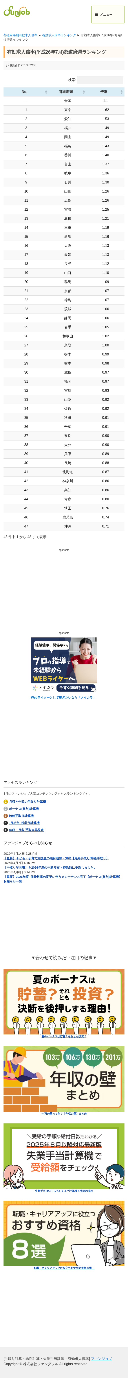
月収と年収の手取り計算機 (27, 801)
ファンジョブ (101, 1359)
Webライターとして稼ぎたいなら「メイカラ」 (63, 697)
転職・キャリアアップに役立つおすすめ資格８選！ (64, 1268)
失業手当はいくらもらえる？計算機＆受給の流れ (64, 1191)
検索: (72, 80)
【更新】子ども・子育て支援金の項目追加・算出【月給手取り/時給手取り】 (56, 858)
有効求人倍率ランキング (59, 35)
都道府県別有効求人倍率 (20, 35)
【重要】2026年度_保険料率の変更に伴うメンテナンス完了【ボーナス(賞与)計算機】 (63, 877)
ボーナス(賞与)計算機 (24, 809)
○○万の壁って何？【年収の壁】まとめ (64, 1113)
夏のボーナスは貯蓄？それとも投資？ (64, 1036)
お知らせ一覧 (13, 881)
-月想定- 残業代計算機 (24, 823)
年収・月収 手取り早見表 (26, 830)
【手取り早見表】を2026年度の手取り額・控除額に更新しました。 (50, 867)
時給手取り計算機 (21, 816)
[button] (32, 92)
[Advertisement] (64, 584)
